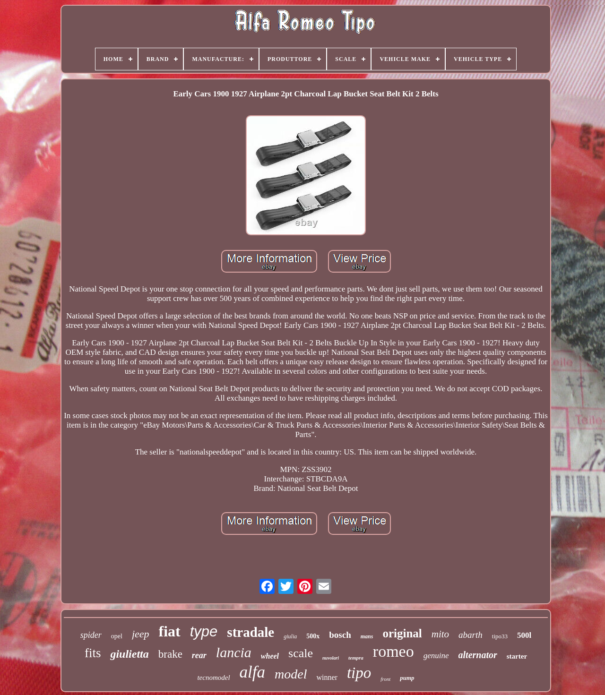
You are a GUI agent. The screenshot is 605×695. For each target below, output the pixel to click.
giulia (290, 636)
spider (91, 635)
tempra (355, 658)
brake (170, 654)
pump (407, 677)
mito (440, 634)
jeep (140, 634)
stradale (250, 632)
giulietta (129, 654)
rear (199, 655)
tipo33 (500, 636)
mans (367, 636)
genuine (436, 655)
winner (326, 677)
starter (517, 656)
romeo (393, 651)
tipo (359, 672)
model (291, 674)
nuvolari (330, 658)
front (385, 679)
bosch (340, 635)
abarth (470, 635)
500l (524, 635)
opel (116, 636)
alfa (252, 672)
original (402, 633)
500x (313, 636)
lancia (233, 652)
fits (93, 653)
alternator (477, 655)
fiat (170, 631)
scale (300, 653)
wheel (270, 656)
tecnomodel (213, 677)
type (204, 631)
